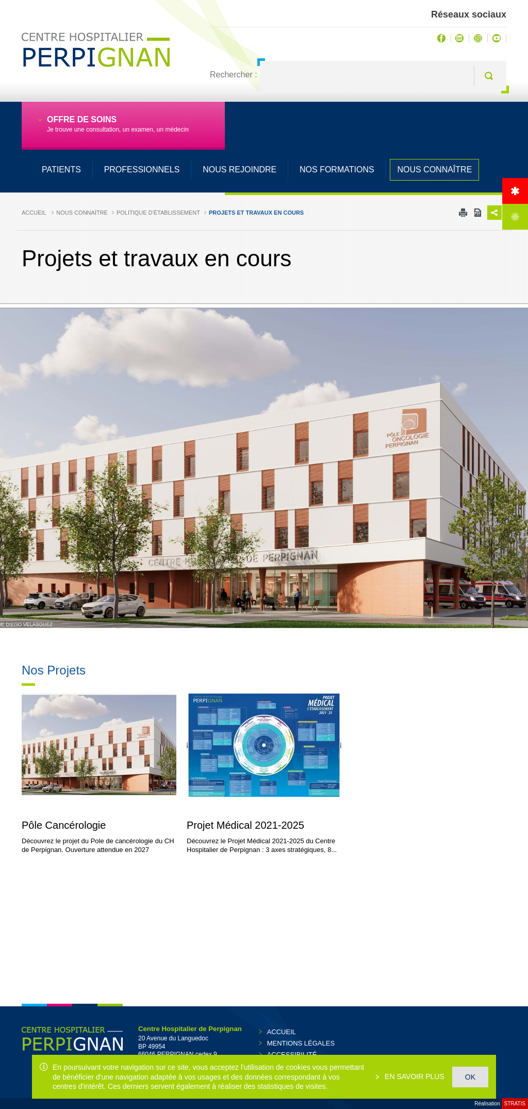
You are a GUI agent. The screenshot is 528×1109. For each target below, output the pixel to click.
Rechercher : (233, 74)
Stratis (514, 1103)
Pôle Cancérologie (64, 825)
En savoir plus (413, 1076)
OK (470, 1077)
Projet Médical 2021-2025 (245, 825)
